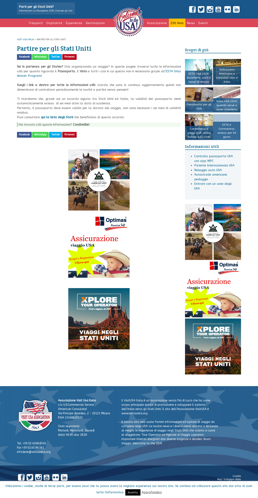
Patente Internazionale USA (214, 165)
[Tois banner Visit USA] (99, 277)
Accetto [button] (133, 492)
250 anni (177, 23)
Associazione (157, 23)
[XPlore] (99, 348)
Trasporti (35, 23)
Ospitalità (54, 23)
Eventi (203, 23)
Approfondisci (151, 492)
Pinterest (69, 56)
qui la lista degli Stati (57, 117)
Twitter (55, 56)
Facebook (24, 56)
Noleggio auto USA (208, 170)
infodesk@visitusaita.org (33, 452)
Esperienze (74, 23)
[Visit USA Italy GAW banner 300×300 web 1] (99, 209)
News (191, 23)
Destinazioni (95, 23)
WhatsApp (40, 56)
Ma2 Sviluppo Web (229, 479)
